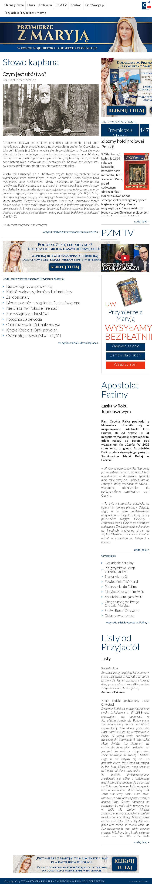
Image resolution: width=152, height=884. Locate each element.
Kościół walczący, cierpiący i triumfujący (39, 291)
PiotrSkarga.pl (94, 5)
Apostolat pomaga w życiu (123, 597)
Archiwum (45, 5)
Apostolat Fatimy (120, 389)
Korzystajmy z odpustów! (27, 313)
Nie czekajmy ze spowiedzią (29, 286)
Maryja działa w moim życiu (124, 592)
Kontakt (76, 5)
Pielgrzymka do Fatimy (121, 586)
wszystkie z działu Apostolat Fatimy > (127, 622)
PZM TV (61, 5)
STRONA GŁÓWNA (138, 881)
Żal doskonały (17, 297)
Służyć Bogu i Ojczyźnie (122, 610)
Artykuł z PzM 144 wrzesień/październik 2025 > (71, 231)
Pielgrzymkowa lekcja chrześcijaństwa (120, 569)
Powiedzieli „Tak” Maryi (121, 581)
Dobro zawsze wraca (119, 616)
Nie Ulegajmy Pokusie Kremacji (32, 308)
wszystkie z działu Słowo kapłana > (78, 342)
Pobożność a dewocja (24, 319)
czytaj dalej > (141, 221)
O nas (31, 5)
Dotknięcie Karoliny (119, 563)
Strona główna (14, 5)
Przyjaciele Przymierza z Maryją (25, 13)
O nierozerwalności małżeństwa (33, 324)
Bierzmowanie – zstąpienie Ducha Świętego (43, 302)
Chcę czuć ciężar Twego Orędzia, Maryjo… (122, 603)
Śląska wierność (116, 576)
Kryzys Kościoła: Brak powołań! (32, 329)
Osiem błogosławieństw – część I (33, 335)
